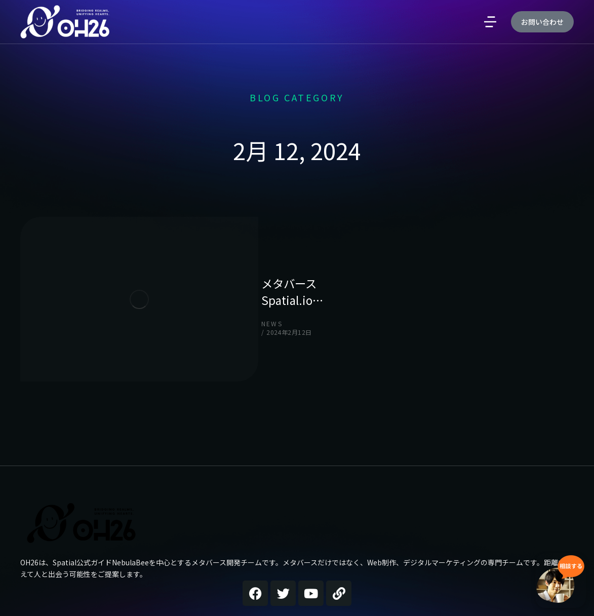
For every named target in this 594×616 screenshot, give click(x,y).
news (153, 282)
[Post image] (71, 267)
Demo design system (428, 591)
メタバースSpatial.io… (207, 258)
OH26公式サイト (59, 548)
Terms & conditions (533, 591)
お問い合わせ (542, 66)
